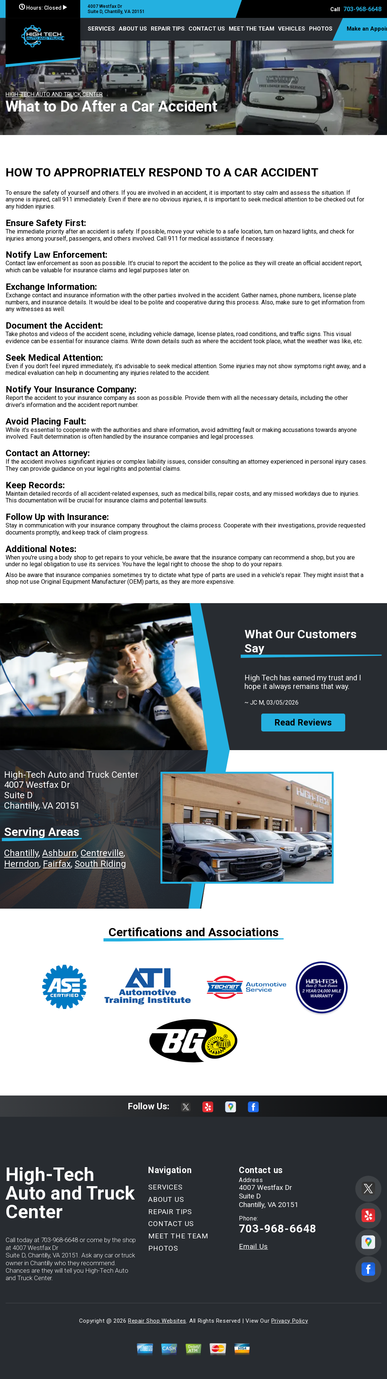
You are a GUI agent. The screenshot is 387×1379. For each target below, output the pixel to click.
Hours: (43, 8)
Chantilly (21, 853)
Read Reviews (303, 722)
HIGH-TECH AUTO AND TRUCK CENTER (54, 94)
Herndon (21, 864)
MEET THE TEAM (251, 28)
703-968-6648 (362, 9)
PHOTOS (321, 28)
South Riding (100, 864)
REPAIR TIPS (168, 28)
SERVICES (101, 28)
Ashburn (59, 853)
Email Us (253, 1246)
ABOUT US (133, 28)
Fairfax (57, 864)
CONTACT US (206, 28)
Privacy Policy (289, 1320)
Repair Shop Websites (157, 1320)
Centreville (102, 853)
